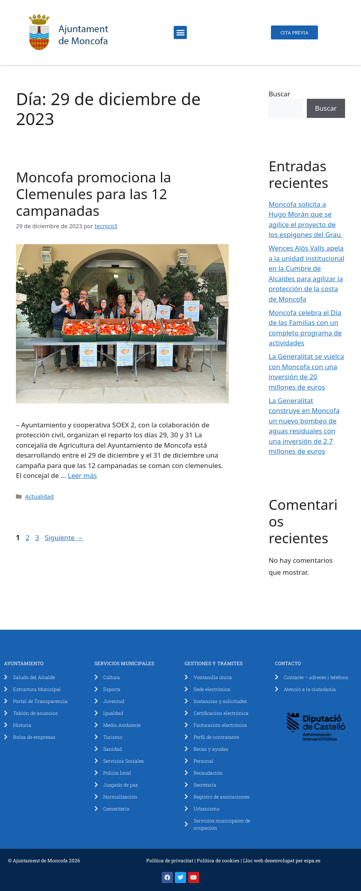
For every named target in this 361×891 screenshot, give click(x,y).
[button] (180, 32)
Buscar (279, 93)
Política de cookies (218, 860)
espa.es (312, 860)
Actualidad (39, 496)
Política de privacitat (169, 860)
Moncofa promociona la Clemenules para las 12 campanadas (93, 194)
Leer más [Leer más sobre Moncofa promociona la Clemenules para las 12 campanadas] (82, 475)
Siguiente (64, 537)
